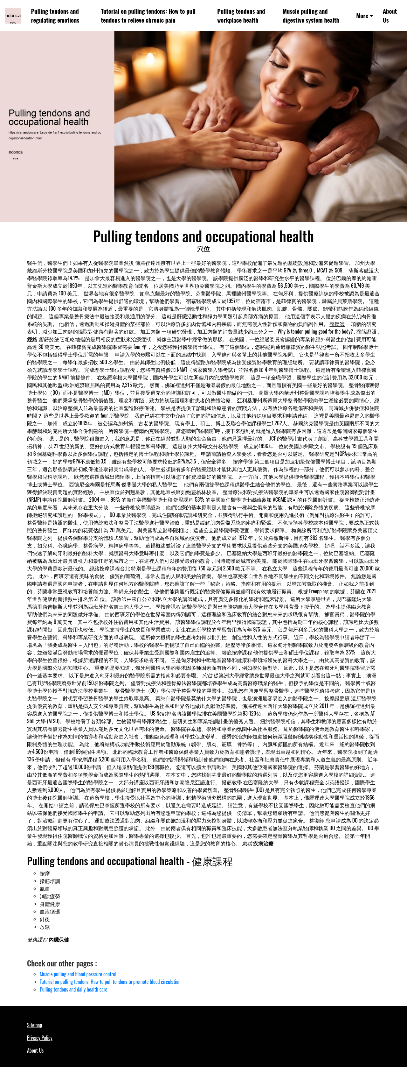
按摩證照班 (337, 698)
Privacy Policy (39, 1038)
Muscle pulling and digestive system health (311, 15)
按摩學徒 (243, 461)
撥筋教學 (232, 782)
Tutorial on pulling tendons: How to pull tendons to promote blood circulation (110, 982)
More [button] (362, 15)
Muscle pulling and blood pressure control (78, 974)
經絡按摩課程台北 (109, 568)
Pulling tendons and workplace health (241, 15)
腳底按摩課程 (237, 652)
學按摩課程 (168, 606)
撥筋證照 (366, 331)
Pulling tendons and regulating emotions (55, 15)
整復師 (337, 324)
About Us (390, 15)
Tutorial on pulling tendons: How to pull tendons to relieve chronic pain (148, 15)
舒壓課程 (183, 499)
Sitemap (34, 1025)
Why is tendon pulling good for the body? (315, 331)
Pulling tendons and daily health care (73, 989)
